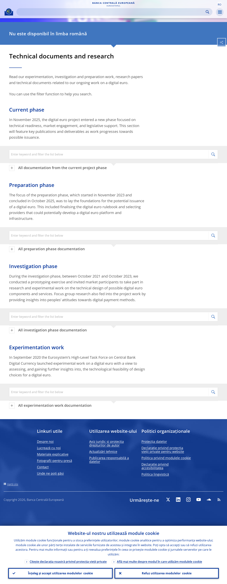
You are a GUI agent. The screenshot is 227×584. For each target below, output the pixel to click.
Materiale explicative (52, 454)
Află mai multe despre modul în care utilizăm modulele (159, 562)
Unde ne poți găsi (50, 473)
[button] (219, 4)
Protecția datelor (154, 441)
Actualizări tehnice (103, 451)
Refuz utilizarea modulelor (167, 573)
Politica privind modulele (166, 458)
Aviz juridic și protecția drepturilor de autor (106, 443)
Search (207, 12)
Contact (43, 467)
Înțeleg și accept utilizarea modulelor (60, 573)
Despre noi (45, 441)
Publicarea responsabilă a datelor (109, 460)
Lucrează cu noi (49, 448)
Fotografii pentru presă (54, 460)
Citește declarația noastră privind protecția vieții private (68, 562)
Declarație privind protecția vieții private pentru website (162, 450)
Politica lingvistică (155, 474)
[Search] (111, 12)
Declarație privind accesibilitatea (155, 466)
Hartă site (12, 484)
